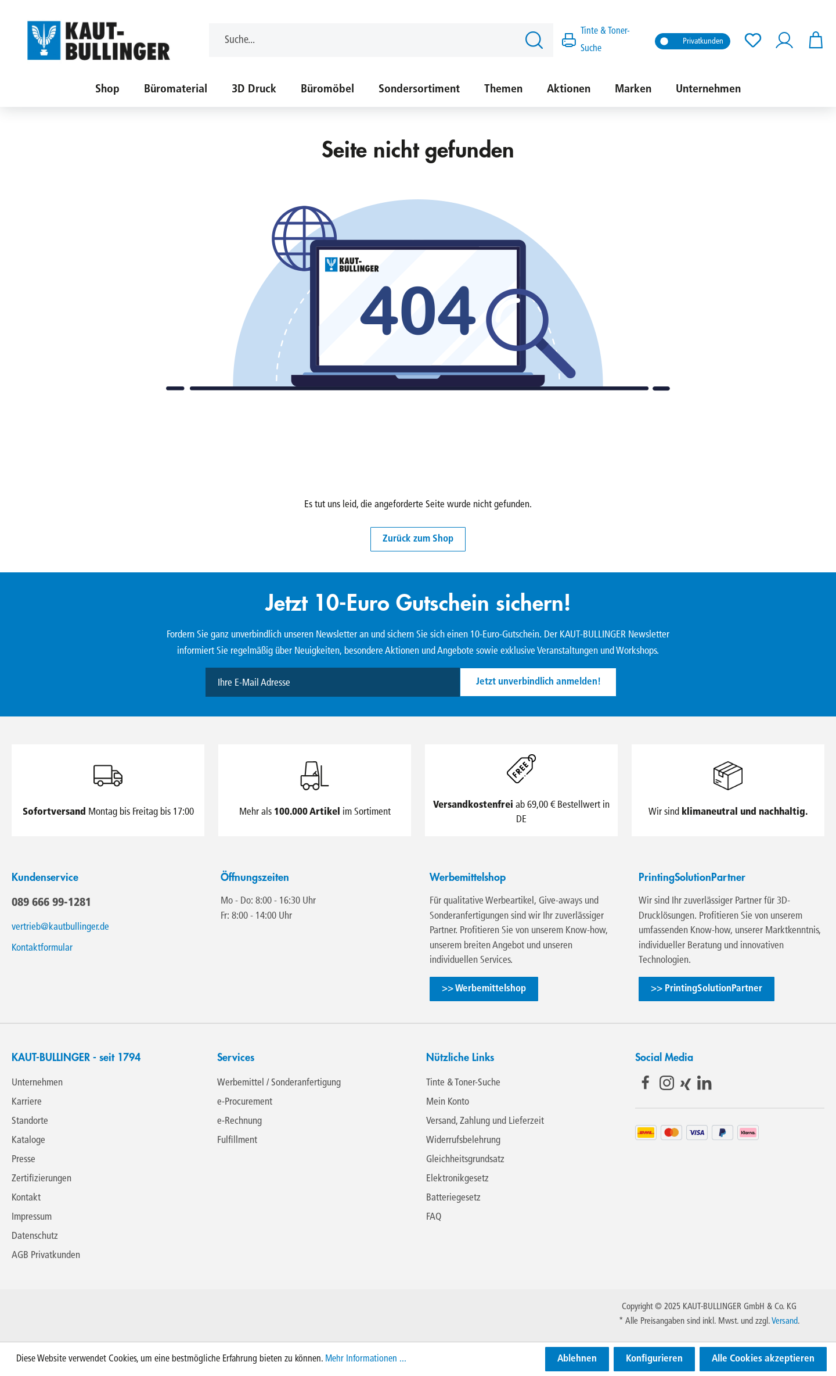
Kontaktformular (42, 948)
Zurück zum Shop (418, 539)
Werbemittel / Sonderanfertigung (279, 1083)
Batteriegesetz (453, 1198)
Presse (23, 1159)
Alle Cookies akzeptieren (763, 1359)
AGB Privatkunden (46, 1255)
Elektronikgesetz (457, 1179)
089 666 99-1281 (51, 902)
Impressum (32, 1217)
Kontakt (26, 1198)
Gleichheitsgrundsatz (465, 1159)
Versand (785, 1321)
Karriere (27, 1102)
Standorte (30, 1121)
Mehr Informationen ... (365, 1359)
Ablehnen (577, 1359)
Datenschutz (35, 1236)
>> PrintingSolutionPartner (706, 989)
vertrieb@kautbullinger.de (60, 927)
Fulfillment (237, 1140)
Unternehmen (37, 1083)
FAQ (433, 1217)
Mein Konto (447, 1102)
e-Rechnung (239, 1121)
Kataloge (28, 1140)
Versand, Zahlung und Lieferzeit (485, 1121)
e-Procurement (244, 1102)
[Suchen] (535, 40)
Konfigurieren (654, 1359)
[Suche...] (364, 40)
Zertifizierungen (41, 1179)
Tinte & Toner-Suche (463, 1083)
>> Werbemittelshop (484, 989)
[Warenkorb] (812, 40)
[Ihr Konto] (784, 40)
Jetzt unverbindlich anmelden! (538, 682)
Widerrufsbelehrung (463, 1140)
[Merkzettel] (753, 40)
